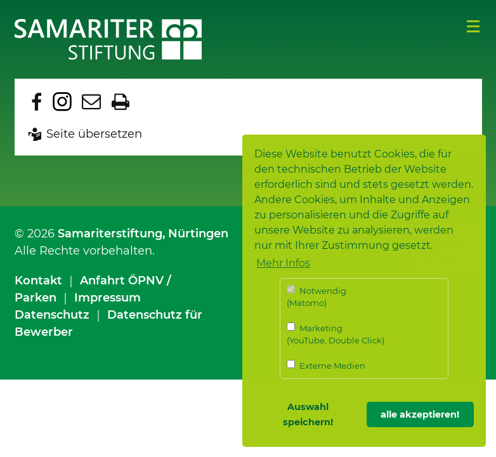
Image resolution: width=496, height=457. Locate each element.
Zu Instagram (62, 101)
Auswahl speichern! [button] (308, 414)
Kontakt (38, 281)
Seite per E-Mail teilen (91, 101)
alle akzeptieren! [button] (420, 414)
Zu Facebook (36, 101)
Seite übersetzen (94, 134)
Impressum (107, 298)
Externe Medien (326, 365)
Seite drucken (120, 101)
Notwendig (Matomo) (316, 296)
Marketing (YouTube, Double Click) (335, 334)
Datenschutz (52, 315)
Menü (473, 27)
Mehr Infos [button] (283, 263)
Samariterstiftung (110, 234)
